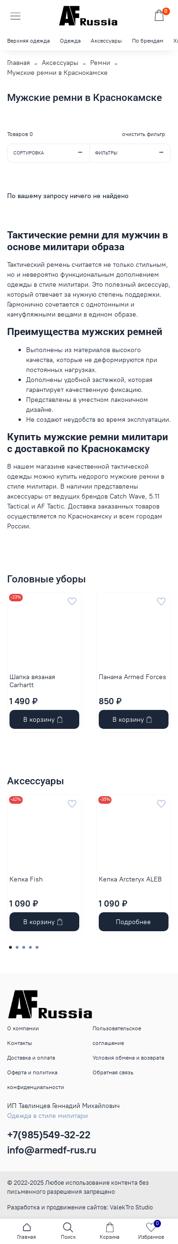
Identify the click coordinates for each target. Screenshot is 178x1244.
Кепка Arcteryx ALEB (130, 878)
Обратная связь (113, 1072)
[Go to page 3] (23, 947)
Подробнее (133, 921)
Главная (18, 62)
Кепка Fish (26, 878)
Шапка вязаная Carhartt (32, 681)
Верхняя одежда (28, 40)
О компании (23, 1028)
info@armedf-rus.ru (51, 1150)
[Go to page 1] (10, 947)
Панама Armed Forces (132, 676)
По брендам (147, 40)
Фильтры (132, 153)
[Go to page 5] (37, 947)
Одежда (70, 40)
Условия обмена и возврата (128, 1057)
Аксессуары (106, 40)
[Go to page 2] (17, 947)
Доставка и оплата (31, 1057)
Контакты (19, 1042)
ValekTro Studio (131, 1207)
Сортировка (51, 153)
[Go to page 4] (30, 947)
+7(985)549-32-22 (49, 1134)
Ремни (100, 62)
